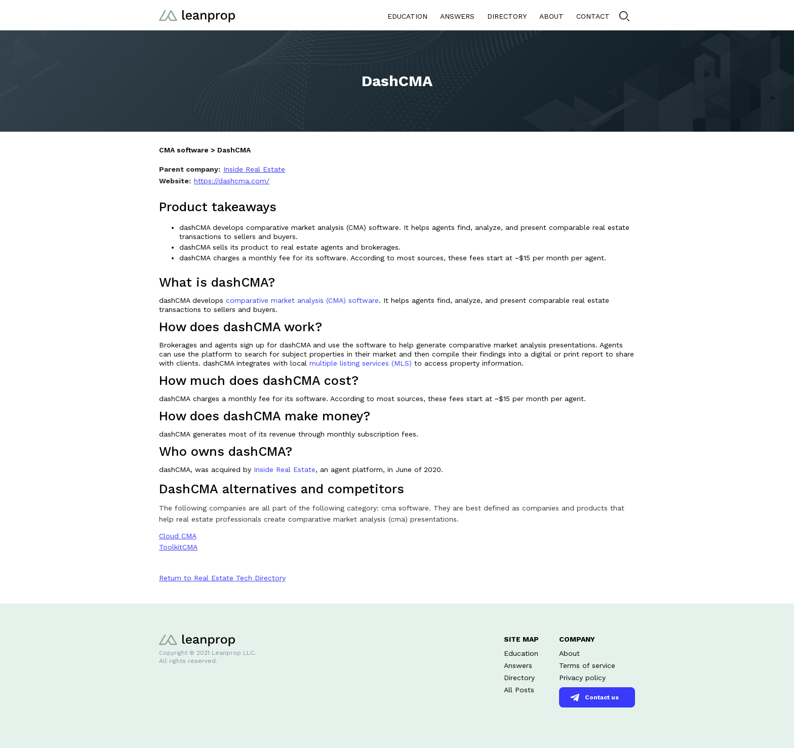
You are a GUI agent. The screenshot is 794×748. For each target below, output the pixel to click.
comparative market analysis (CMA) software (302, 300)
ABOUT (551, 16)
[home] (197, 15)
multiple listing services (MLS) (360, 363)
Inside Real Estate (284, 469)
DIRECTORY (507, 16)
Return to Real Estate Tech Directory (222, 578)
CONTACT (593, 16)
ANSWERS (457, 16)
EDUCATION (407, 16)
